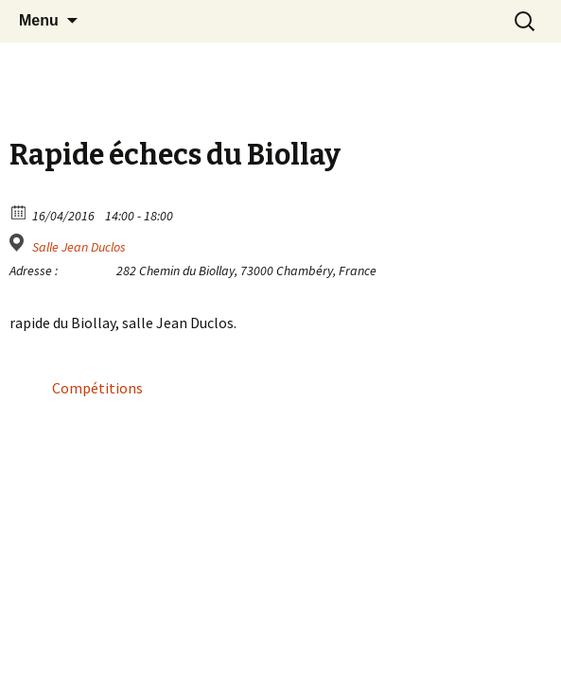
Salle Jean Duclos (79, 246)
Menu (39, 20)
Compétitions (97, 387)
